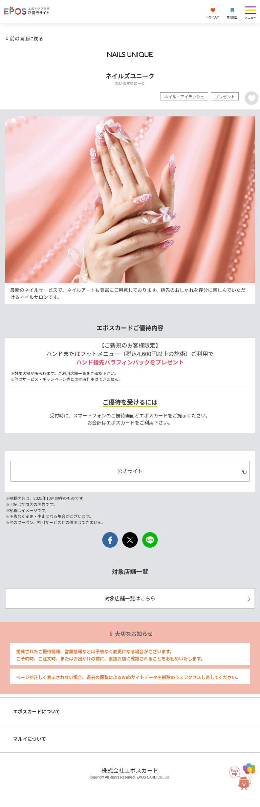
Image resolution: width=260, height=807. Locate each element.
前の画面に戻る (23, 38)
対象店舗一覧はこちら (179, 598)
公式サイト (182, 470)
